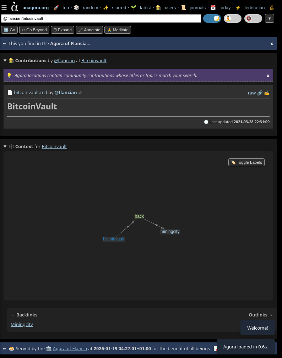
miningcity (22, 324)
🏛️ (48, 348)
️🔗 (260, 93)
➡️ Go (9, 30)
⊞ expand (62, 30)
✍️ (267, 93)
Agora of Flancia (70, 348)
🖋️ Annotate (89, 30)
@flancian (64, 60)
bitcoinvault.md (30, 92)
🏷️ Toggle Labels (246, 162)
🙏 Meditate (118, 30)
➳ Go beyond (34, 30)
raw (252, 93)
